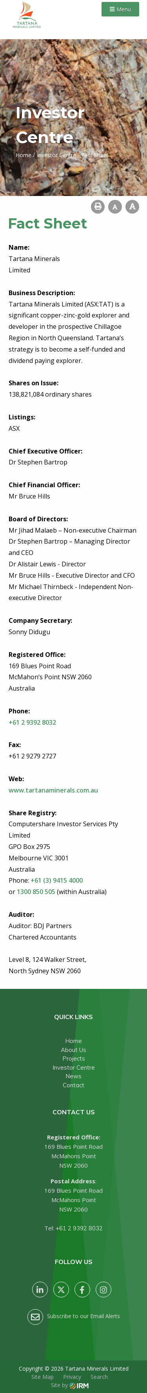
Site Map (42, 1376)
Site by (70, 1385)
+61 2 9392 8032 (79, 1228)
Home (73, 1041)
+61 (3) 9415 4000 (57, 880)
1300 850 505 (36, 891)
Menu (120, 9)
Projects (73, 1058)
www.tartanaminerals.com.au (53, 790)
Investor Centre (74, 1067)
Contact (73, 1085)
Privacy (72, 1376)
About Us (73, 1050)
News (73, 1076)
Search (99, 1376)
